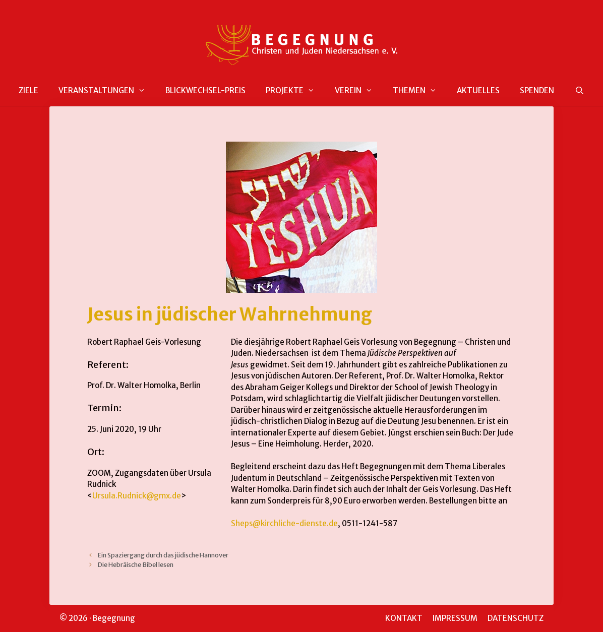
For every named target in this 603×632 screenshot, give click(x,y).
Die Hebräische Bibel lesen (135, 564)
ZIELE (28, 90)
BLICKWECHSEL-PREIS (205, 90)
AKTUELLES (478, 90)
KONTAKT (404, 618)
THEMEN (420, 91)
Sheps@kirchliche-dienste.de (284, 523)
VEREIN (359, 91)
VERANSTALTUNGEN (106, 91)
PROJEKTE (295, 91)
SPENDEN (537, 90)
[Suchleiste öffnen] (579, 91)
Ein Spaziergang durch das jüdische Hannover (163, 555)
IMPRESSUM (455, 618)
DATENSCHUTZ (516, 618)
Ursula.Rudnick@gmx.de (136, 495)
